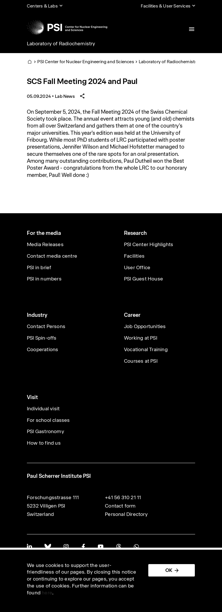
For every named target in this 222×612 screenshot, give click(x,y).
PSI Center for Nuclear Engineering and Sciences (85, 61)
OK (168, 570)
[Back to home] (67, 27)
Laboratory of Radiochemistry (61, 43)
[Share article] (82, 96)
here (47, 593)
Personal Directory (126, 514)
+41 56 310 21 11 (123, 497)
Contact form (120, 506)
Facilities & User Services (165, 5)
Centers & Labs (42, 5)
